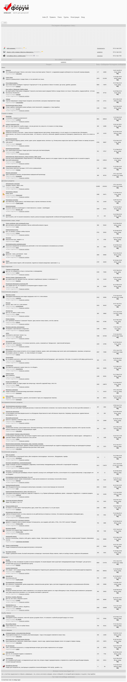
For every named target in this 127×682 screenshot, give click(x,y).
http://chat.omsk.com (11, 578)
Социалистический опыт (13, 166)
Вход (83, 17)
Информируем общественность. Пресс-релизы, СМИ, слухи (23, 156)
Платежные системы (12, 199)
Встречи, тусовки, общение (14, 597)
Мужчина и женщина (12, 389)
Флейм (8, 560)
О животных (9, 365)
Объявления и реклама (13, 183)
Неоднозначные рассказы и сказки (16, 406)
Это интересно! (10, 341)
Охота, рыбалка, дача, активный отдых (17, 223)
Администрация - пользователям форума (18, 633)
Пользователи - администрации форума (18, 639)
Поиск (60, 17)
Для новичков (10, 652)
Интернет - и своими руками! (14, 470)
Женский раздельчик (12, 418)
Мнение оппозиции (11, 172)
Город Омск (9, 77)
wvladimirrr (63, 62)
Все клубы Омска (11, 624)
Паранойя (9, 426)
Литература (9, 310)
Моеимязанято (101, 55)
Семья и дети (10, 373)
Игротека (8, 237)
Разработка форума (11, 665)
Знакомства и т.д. (11, 605)
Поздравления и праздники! (14, 582)
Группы (66, 17)
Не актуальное (10, 645)
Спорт (7, 252)
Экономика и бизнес (12, 191)
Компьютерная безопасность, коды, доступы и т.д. (21, 491)
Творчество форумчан (12, 411)
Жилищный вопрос (11, 138)
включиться (17, 563)
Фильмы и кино (10, 294)
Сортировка (9, 658)
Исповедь (9, 588)
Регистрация (75, 17)
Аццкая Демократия (11, 568)
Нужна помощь (10, 319)
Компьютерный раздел (12, 485)
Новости (8, 70)
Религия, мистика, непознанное (15, 327)
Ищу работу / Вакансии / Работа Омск (17, 89)
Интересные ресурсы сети (13, 512)
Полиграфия (9, 357)
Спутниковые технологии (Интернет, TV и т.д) (19, 477)
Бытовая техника (11, 551)
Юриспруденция (11, 206)
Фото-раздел (9, 349)
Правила (53, 17)
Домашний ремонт (11, 536)
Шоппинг (8, 215)
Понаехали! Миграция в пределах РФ (17, 283)
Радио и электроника (12, 545)
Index (44, 17)
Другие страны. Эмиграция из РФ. (16, 277)
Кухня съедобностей (12, 381)
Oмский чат (9, 576)
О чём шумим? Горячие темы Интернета (18, 434)
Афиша (8, 99)
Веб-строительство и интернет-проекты (18, 520)
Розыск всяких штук (12, 506)
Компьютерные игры (12, 229)
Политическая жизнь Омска (14, 105)
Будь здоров (9, 396)
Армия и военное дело (12, 124)
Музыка (8, 302)
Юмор (7, 261)
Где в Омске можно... (12, 83)
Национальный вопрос (12, 148)
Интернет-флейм (11, 528)
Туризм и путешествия (12, 269)
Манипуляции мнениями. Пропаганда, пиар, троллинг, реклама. (24, 443)
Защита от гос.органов (12, 130)
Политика (8, 116)
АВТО (7, 333)
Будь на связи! (10, 454)
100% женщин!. (11, 55)
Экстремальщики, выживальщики (16, 244)
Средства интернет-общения (14, 500)
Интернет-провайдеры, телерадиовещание (18, 462)
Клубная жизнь (10, 616)
